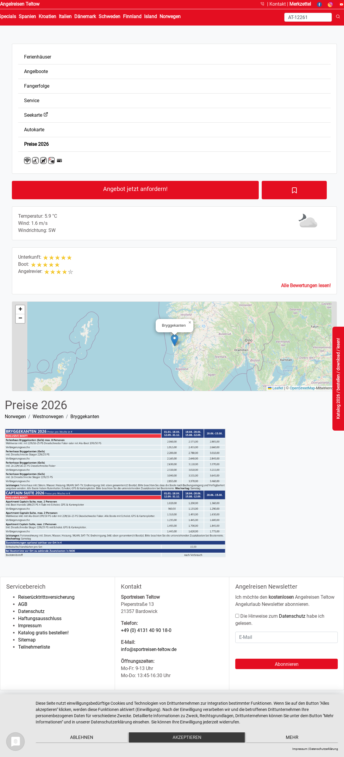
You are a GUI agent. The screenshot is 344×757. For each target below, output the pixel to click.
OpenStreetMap (302, 388)
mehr (293, 738)
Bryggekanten (84, 416)
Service (31, 100)
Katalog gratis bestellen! (43, 633)
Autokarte (34, 129)
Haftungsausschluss (39, 618)
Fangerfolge (36, 86)
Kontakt (278, 4)
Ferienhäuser (37, 57)
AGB (22, 604)
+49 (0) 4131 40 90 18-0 (146, 630)
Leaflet (275, 388)
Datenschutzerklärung (323, 748)
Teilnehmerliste (34, 647)
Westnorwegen (48, 416)
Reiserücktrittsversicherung (46, 597)
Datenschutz (31, 611)
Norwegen (15, 416)
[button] (174, 340)
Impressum (30, 625)
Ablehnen (80, 738)
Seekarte (36, 115)
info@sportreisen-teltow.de (148, 649)
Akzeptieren (186, 738)
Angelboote (36, 71)
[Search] (308, 17)
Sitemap (27, 640)
